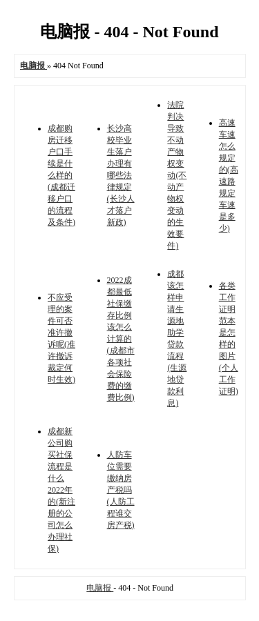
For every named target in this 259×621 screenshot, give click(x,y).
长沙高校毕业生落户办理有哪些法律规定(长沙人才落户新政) (121, 175)
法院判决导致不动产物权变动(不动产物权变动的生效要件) (176, 175)
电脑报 (99, 588)
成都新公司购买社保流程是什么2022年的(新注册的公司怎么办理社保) (61, 489)
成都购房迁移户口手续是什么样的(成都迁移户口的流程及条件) (61, 175)
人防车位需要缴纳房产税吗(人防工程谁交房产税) (121, 490)
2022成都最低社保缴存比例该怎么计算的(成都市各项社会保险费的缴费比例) (121, 338)
